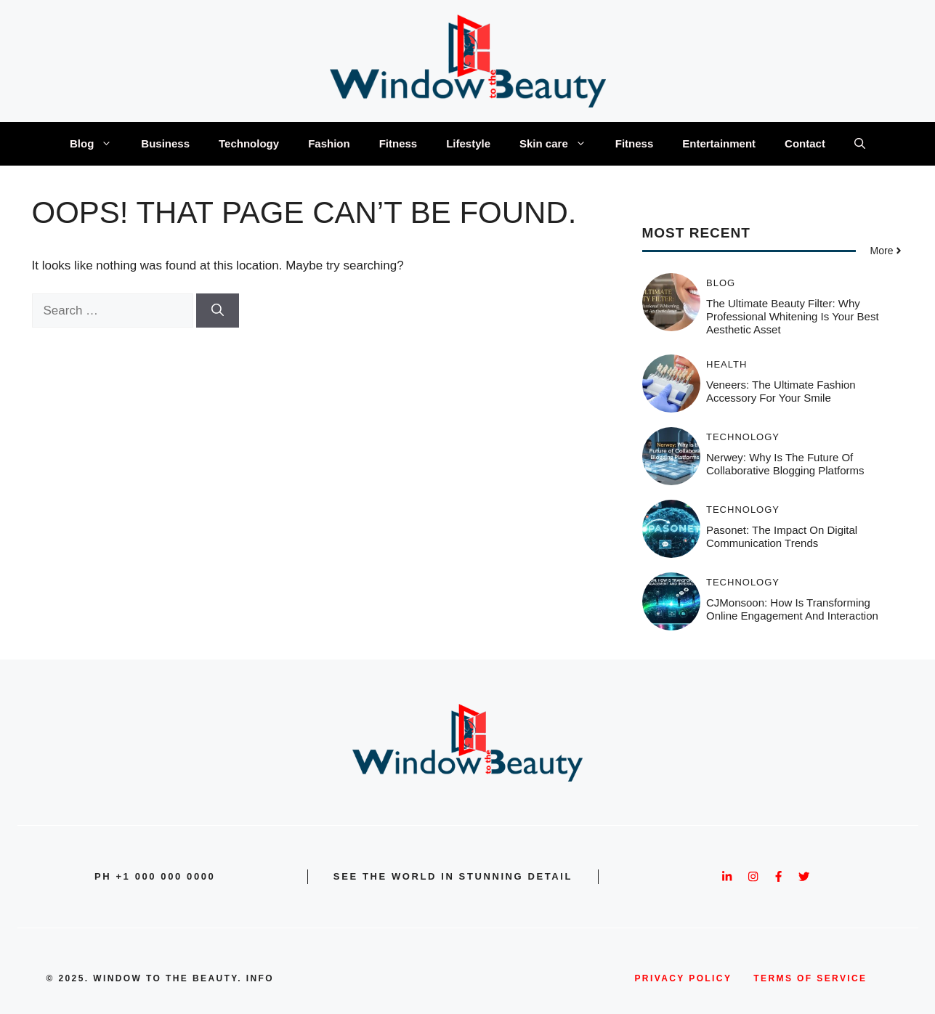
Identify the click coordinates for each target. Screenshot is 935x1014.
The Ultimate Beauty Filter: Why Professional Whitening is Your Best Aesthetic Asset (792, 316)
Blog (98, 144)
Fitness (398, 143)
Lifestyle (468, 143)
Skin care (560, 144)
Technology (249, 143)
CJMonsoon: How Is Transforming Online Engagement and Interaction (792, 609)
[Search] (217, 310)
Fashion (329, 143)
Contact (805, 143)
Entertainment (719, 143)
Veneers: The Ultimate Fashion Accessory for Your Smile (781, 391)
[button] (860, 144)
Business (165, 143)
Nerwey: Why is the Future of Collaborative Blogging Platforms (785, 463)
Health (726, 364)
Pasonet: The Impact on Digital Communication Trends (781, 536)
